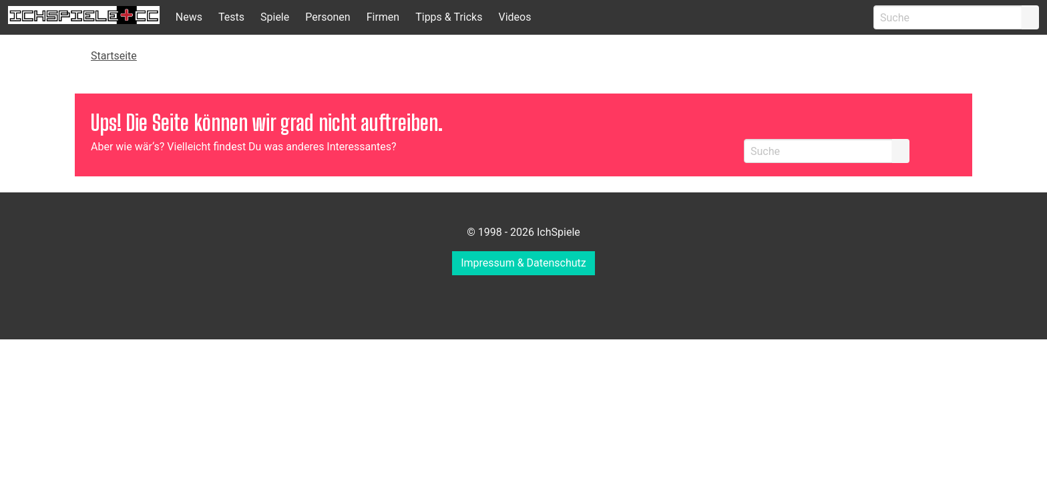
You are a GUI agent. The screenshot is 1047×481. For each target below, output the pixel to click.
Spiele (274, 17)
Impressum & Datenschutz (523, 263)
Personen (327, 17)
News (189, 17)
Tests (231, 17)
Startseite (114, 55)
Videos (514, 17)
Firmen (383, 17)
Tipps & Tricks (448, 17)
